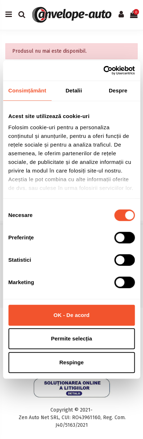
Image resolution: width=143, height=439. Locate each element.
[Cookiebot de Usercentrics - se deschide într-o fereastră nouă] (103, 70)
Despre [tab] (118, 90)
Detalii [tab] (74, 90)
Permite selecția (71, 338)
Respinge (71, 362)
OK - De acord (71, 315)
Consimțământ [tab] (27, 90)
